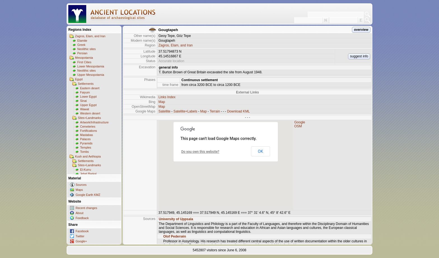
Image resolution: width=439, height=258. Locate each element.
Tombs (84, 151)
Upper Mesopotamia (90, 74)
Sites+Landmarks (89, 117)
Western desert (90, 113)
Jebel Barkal (88, 173)
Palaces (85, 139)
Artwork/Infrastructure (94, 122)
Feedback (82, 218)
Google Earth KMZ (88, 194)
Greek (81, 44)
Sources (81, 184)
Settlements (86, 83)
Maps (79, 189)
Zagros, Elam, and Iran (90, 36)
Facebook (82, 231)
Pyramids (86, 143)
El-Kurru (85, 169)
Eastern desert (89, 88)
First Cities (84, 62)
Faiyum (85, 92)
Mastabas (86, 135)
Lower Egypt (88, 96)
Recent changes (86, 208)
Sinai (83, 100)
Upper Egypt (88, 105)
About (79, 213)
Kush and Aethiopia (88, 156)
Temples (85, 147)
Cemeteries (87, 126)
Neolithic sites (86, 49)
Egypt (79, 79)
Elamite (82, 40)
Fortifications (88, 130)
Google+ (81, 241)
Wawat (84, 109)
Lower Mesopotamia (90, 66)
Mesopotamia (84, 57)
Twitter (80, 236)
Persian (82, 53)
